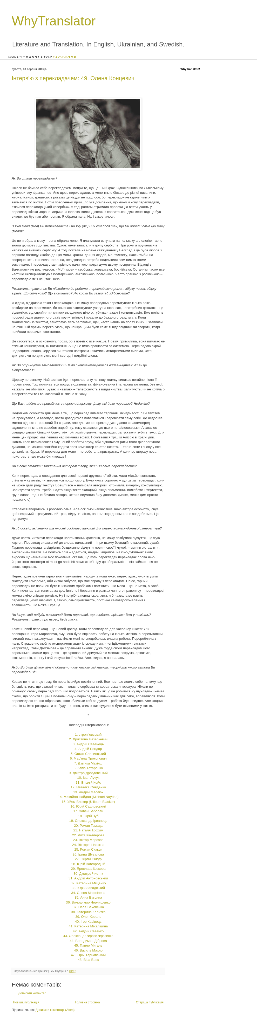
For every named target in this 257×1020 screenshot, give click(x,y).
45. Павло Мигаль (88, 945)
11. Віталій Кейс (88, 782)
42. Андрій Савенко (88, 931)
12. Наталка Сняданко (88, 787)
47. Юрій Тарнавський (88, 955)
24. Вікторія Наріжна (88, 845)
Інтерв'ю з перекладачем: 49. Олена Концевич (73, 78)
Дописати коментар (32, 993)
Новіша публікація (26, 1002)
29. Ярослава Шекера (88, 869)
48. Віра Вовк (88, 960)
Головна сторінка (87, 1002)
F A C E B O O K (64, 57)
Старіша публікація (150, 1002)
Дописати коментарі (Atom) (55, 1010)
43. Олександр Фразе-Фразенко (88, 936)
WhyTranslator (54, 21)
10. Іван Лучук (88, 778)
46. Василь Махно (88, 950)
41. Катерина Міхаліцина (88, 926)
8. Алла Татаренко (88, 768)
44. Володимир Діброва (88, 941)
